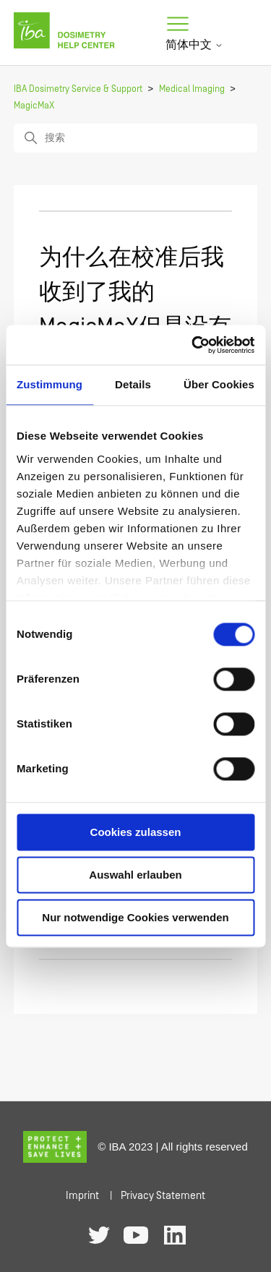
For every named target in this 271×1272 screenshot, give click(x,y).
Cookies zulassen (135, 832)
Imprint (82, 1196)
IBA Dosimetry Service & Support (78, 89)
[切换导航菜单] (177, 24)
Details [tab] (133, 384)
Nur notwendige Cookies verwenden (135, 917)
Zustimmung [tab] (49, 384)
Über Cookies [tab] (219, 384)
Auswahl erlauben (135, 874)
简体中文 (194, 44)
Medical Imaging (192, 89)
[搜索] (136, 138)
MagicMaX (34, 106)
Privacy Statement (163, 1196)
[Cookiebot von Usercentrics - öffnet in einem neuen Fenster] (193, 345)
